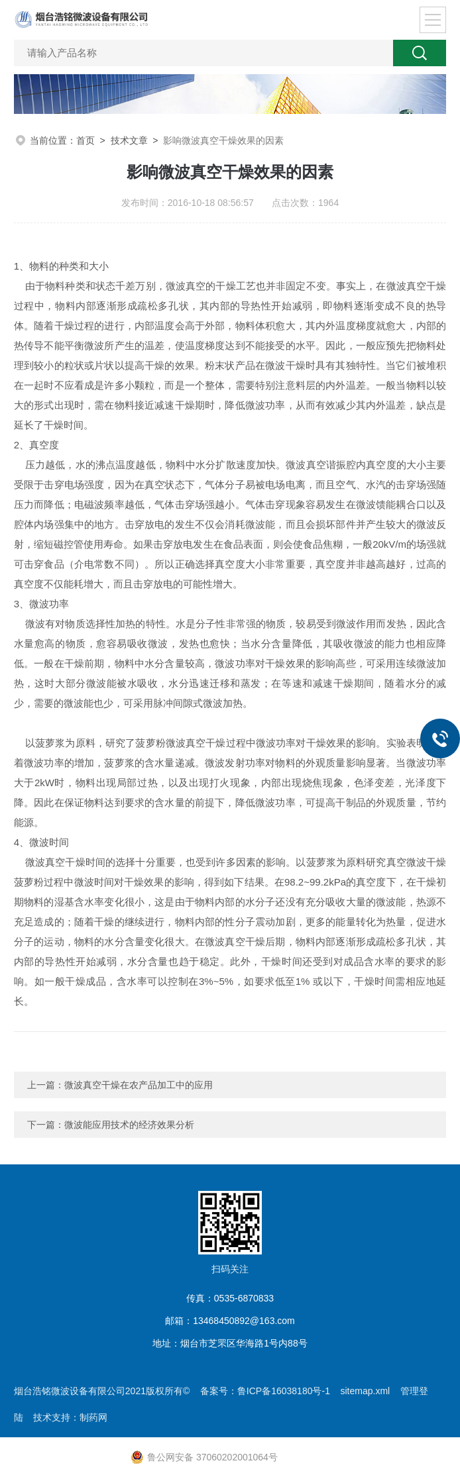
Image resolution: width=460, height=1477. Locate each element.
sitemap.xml (365, 1391)
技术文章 (129, 140)
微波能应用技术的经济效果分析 (129, 1124)
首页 (85, 140)
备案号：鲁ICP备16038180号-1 (265, 1391)
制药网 (93, 1417)
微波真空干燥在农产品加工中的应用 (138, 1085)
